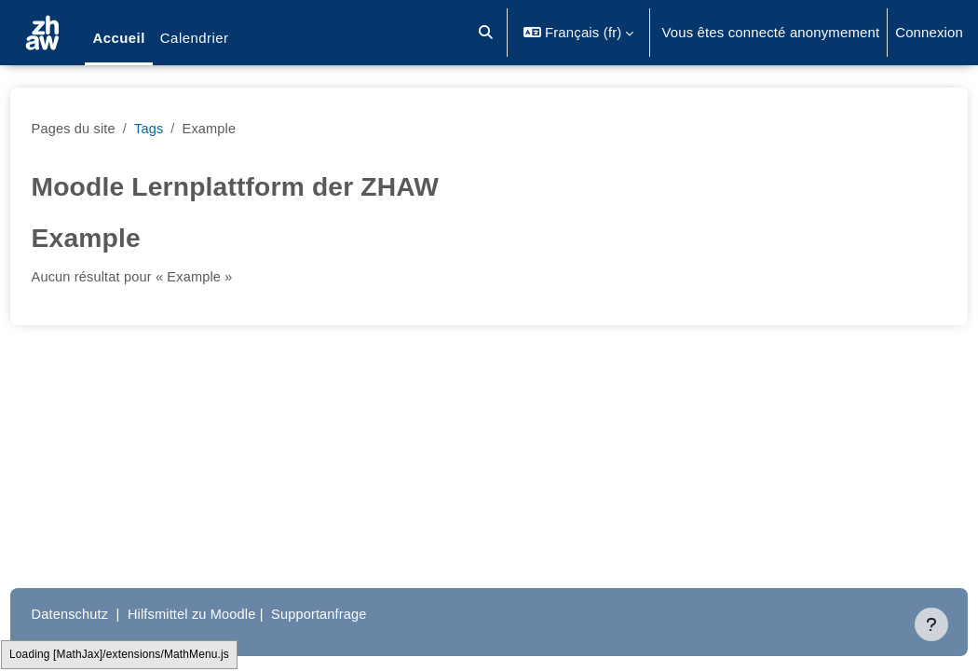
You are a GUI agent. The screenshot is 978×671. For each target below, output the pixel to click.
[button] (486, 32)
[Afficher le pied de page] (931, 624)
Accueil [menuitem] (118, 38)
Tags (186, 128)
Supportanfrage (361, 614)
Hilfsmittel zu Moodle (230, 614)
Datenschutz (105, 614)
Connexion (929, 32)
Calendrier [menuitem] (194, 38)
